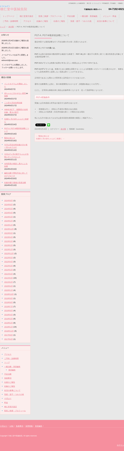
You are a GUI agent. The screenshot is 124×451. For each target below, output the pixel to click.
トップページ (8, 16)
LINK (12, 426)
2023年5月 (8, 233)
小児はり (7, 399)
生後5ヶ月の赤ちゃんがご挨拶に (50, 139)
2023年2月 (8, 245)
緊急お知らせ (42, 136)
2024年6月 (8, 205)
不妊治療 (71, 16)
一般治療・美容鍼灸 (89, 16)
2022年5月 (8, 258)
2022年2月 (8, 270)
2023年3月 (8, 241)
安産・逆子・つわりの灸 (81, 21)
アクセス (27, 21)
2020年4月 (8, 286)
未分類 (63, 129)
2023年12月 (9, 229)
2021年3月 (8, 278)
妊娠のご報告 (42, 21)
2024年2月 (8, 221)
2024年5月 (8, 209)
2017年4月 (8, 339)
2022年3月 (8, 266)
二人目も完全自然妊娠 (13, 103)
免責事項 (7, 378)
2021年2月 (8, 282)
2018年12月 (9, 331)
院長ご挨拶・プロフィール (50, 16)
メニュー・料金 (109, 16)
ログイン (120, 445)
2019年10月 (9, 294)
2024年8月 (8, 201)
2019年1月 (8, 327)
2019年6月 (8, 311)
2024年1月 (8, 225)
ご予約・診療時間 (10, 21)
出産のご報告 (59, 21)
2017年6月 (8, 335)
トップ (7, 362)
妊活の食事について (105, 21)
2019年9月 (8, 298)
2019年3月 (8, 319)
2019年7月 (8, 307)
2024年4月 (8, 213)
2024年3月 (8, 217)
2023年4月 (8, 237)
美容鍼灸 (12, 370)
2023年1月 (8, 249)
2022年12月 (9, 253)
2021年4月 (8, 274)
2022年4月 (8, 262)
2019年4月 (8, 315)
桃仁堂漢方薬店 (26, 16)
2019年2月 (8, 323)
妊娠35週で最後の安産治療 (15, 183)
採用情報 (29, 426)
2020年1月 (8, 290)
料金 (6, 403)
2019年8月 (8, 302)
